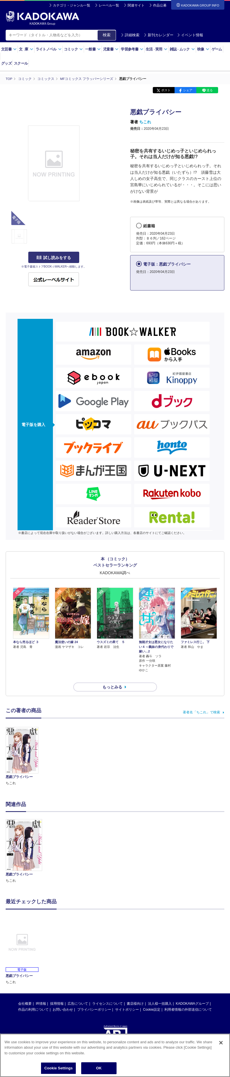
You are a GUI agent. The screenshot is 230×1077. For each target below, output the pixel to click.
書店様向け (135, 993)
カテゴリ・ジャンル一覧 (71, 5)
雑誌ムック (182, 49)
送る (210, 90)
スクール (21, 63)
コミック (73, 49)
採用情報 (57, 993)
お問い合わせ (63, 999)
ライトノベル (49, 49)
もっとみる (112, 677)
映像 (203, 49)
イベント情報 (190, 35)
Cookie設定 (151, 999)
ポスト (166, 90)
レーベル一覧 (109, 5)
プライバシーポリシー (94, 999)
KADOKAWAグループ (192, 993)
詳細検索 (130, 35)
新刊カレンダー (158, 35)
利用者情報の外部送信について (188, 999)
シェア (187, 90)
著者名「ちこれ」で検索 (201, 702)
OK (99, 1068)
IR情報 (41, 993)
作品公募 (160, 5)
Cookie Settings (58, 1068)
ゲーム (217, 49)
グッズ (6, 63)
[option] (24, 841)
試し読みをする (53, 257)
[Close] (221, 1042)
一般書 (93, 49)
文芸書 (9, 49)
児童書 (111, 49)
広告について (78, 993)
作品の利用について (33, 999)
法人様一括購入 (160, 993)
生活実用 (156, 49)
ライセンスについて (107, 993)
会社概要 (25, 993)
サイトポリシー (127, 999)
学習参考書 (132, 49)
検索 (107, 35)
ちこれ (145, 122)
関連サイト (136, 5)
